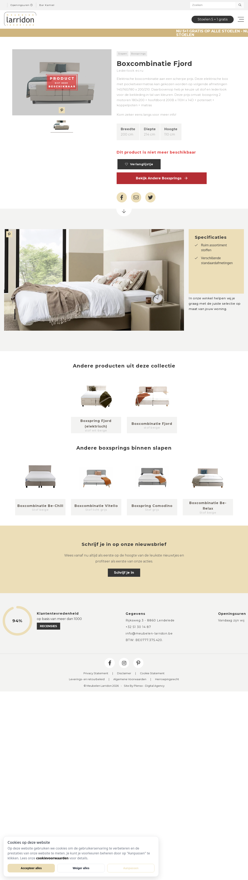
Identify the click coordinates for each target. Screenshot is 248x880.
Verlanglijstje (139, 164)
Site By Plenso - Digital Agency (144, 686)
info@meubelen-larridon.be (149, 633)
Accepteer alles (31, 868)
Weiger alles (81, 868)
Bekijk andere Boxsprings (161, 178)
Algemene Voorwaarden (129, 679)
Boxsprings (138, 53)
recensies (48, 626)
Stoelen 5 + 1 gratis (213, 19)
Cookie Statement (152, 673)
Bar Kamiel (46, 5)
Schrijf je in (124, 573)
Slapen (122, 53)
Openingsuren (21, 5)
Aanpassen (131, 868)
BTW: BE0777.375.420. (144, 640)
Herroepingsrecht (167, 679)
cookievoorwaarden (52, 858)
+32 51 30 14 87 (138, 627)
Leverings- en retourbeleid (87, 679)
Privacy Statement (95, 673)
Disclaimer (124, 673)
